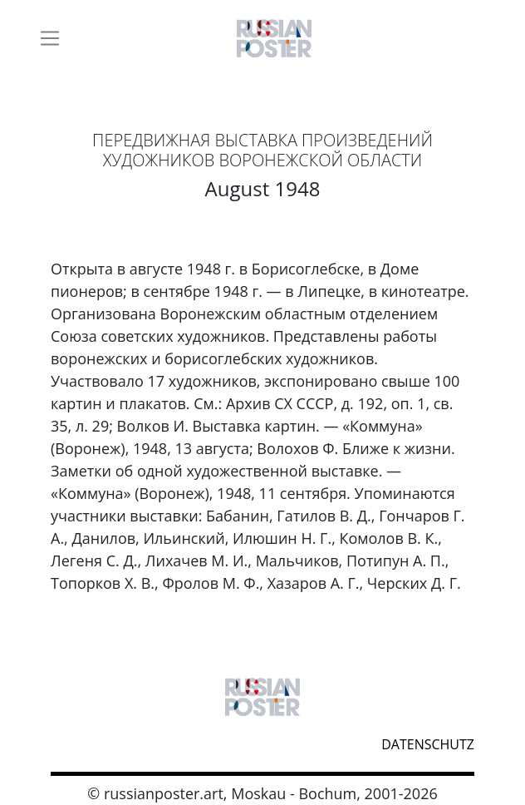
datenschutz (427, 744)
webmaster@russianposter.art (63, 742)
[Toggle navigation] (49, 38)
